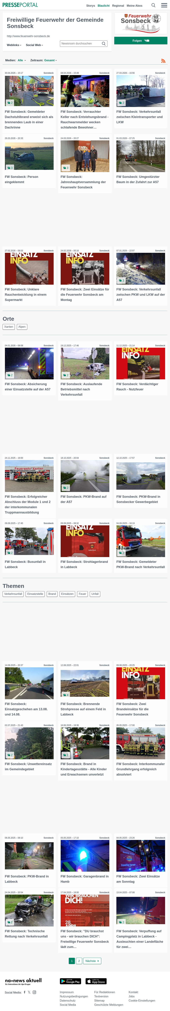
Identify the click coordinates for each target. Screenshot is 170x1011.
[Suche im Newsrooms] (83, 43)
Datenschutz (67, 1007)
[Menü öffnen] (164, 5)
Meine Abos (134, 5)
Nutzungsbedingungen (74, 1002)
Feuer (82, 596)
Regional (118, 5)
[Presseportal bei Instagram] (33, 998)
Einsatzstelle (35, 596)
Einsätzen (67, 596)
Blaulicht (104, 5)
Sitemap (99, 1007)
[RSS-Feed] (163, 61)
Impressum (67, 998)
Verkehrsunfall (13, 596)
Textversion (101, 1002)
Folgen (141, 41)
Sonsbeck (48, 73)
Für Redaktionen (104, 998)
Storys (90, 5)
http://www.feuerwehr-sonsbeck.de (28, 36)
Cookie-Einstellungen (142, 1007)
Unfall (95, 596)
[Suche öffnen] (153, 5)
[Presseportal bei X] (28, 999)
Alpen (22, 325)
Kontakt (133, 998)
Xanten (8, 325)
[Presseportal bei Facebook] (23, 999)
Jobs (132, 1002)
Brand (52, 596)
